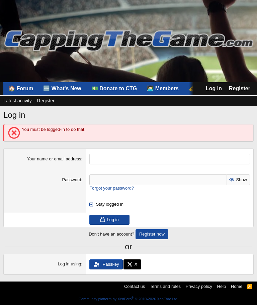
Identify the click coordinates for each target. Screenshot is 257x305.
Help (221, 286)
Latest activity (17, 100)
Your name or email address (54, 158)
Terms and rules (165, 286)
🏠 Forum (20, 88)
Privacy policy (199, 286)
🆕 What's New (62, 88)
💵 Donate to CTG (114, 88)
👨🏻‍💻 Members (163, 88)
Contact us (134, 286)
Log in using (69, 263)
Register (46, 100)
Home (237, 286)
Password (71, 179)
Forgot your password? (111, 188)
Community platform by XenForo (128, 299)
